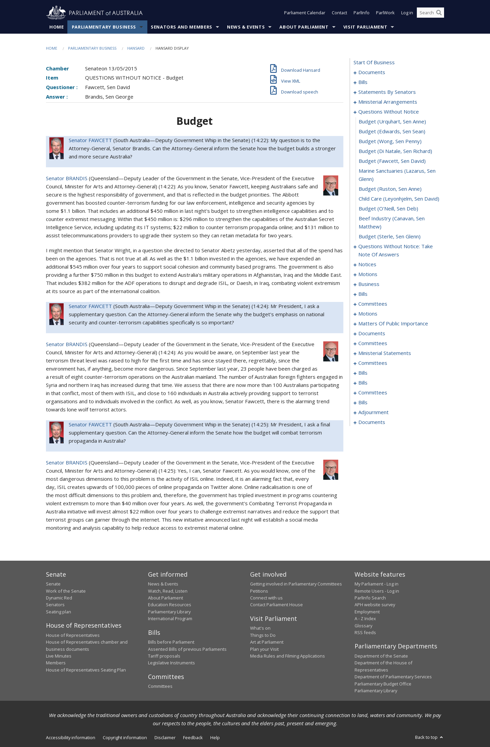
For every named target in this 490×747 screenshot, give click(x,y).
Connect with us (266, 598)
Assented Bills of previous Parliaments (187, 649)
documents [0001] (371, 72)
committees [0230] (372, 363)
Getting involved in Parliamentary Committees (296, 584)
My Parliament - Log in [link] (376, 584)
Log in (407, 13)
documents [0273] (371, 422)
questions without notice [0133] (388, 111)
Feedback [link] (193, 738)
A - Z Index (365, 619)
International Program (170, 619)
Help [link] (215, 738)
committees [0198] (372, 343)
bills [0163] (363, 294)
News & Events (246, 27)
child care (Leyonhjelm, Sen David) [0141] (399, 199)
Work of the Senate (66, 591)
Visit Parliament (365, 27)
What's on (260, 628)
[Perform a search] (439, 13)
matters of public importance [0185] (393, 323)
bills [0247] (363, 382)
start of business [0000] (374, 62)
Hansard (136, 48)
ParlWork (385, 13)
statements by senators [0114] (387, 92)
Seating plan (58, 612)
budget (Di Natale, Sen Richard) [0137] (395, 151)
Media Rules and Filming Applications (287, 656)
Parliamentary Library (169, 612)
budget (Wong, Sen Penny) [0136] (390, 141)
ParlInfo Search (370, 598)
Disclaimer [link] (165, 738)
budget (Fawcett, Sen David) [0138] (392, 161)
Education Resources (169, 605)
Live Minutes (58, 656)
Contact (339, 13)
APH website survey (375, 605)
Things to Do (263, 635)
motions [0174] (367, 313)
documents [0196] (371, 333)
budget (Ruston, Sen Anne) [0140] (390, 189)
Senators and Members (181, 27)
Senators (55, 605)
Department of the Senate (381, 656)
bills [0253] (363, 402)
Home (56, 27)
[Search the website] (430, 13)
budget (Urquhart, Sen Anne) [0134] (392, 121)
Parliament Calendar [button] (304, 13)
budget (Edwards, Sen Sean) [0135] (392, 131)
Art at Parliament (266, 642)
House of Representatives (73, 635)
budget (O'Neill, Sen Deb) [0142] (388, 208)
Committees (160, 686)
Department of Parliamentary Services (393, 677)
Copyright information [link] (125, 738)
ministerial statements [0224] (384, 353)
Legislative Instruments (171, 663)
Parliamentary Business (104, 27)
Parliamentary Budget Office (383, 684)
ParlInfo (362, 13)
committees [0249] (372, 392)
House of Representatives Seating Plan (86, 670)
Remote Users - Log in (377, 591)
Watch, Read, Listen (167, 591)
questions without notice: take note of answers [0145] (395, 250)
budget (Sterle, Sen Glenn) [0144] (390, 236)
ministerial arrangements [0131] (387, 102)
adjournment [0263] (373, 412)
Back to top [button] (429, 737)
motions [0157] (367, 274)
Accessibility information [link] (70, 738)
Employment (367, 612)
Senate (53, 584)
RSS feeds (365, 632)
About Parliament (303, 27)
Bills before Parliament (171, 642)
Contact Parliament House (276, 605)
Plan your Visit (264, 649)
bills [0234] (363, 373)
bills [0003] (363, 82)
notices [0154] (367, 264)
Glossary (363, 626)
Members (56, 663)
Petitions (259, 591)
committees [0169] (372, 304)
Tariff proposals (164, 656)
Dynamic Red (59, 598)
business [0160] (368, 284)
